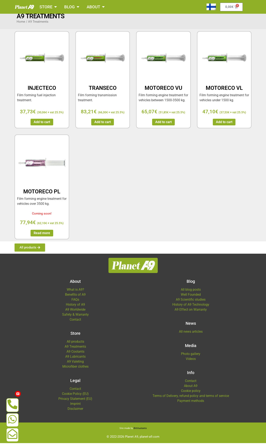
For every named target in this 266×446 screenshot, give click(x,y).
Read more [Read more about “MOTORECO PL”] (42, 236)
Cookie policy (191, 394)
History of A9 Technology (190, 307)
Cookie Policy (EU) (75, 397)
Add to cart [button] (42, 125)
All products (75, 344)
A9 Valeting (75, 364)
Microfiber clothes (75, 369)
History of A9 (75, 307)
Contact (75, 322)
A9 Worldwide (75, 312)
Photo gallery (190, 357)
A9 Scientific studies (191, 302)
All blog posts (191, 292)
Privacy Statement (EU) (75, 402)
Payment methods (190, 404)
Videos (191, 362)
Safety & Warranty (75, 317)
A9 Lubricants (75, 359)
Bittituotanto (140, 431)
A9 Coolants (75, 354)
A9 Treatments (75, 349)
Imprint (75, 407)
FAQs (75, 302)
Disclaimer (75, 412)
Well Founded (191, 297)
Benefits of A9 (75, 297)
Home (21, 24)
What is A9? (75, 292)
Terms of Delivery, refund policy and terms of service (191, 399)
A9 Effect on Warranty (191, 312)
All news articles (191, 334)
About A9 (190, 389)
